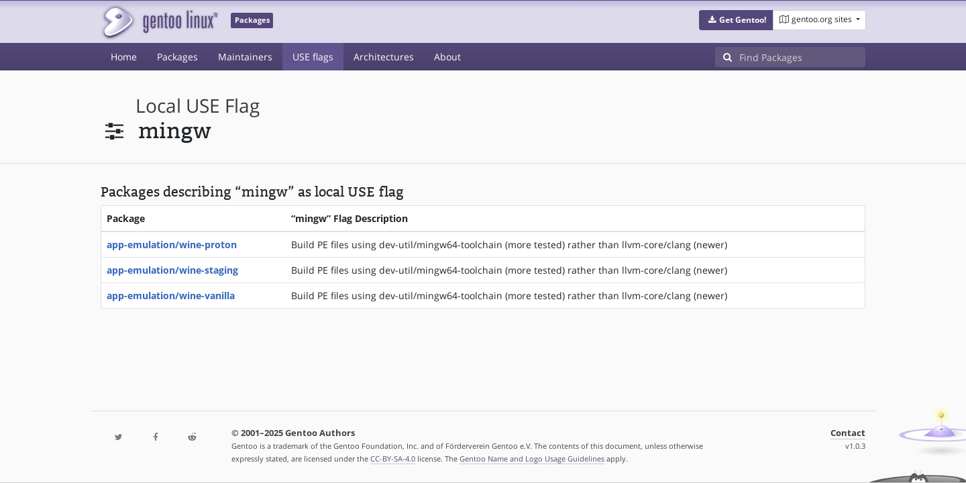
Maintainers (245, 56)
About (447, 56)
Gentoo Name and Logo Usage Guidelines (532, 458)
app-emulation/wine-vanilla (171, 295)
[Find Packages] (802, 57)
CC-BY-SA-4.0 (392, 458)
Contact (847, 433)
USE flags (312, 56)
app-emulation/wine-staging (172, 270)
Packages (177, 56)
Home (124, 56)
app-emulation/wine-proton (172, 244)
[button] (736, 20)
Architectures (384, 56)
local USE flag (198, 105)
